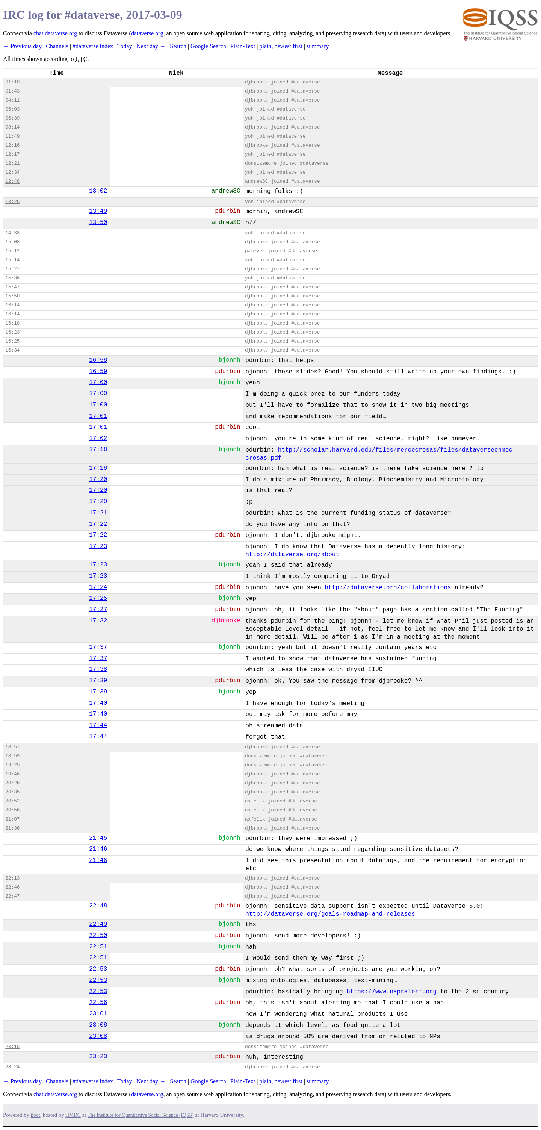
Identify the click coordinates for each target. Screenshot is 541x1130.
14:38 (12, 233)
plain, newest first (281, 46)
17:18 (98, 449)
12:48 (12, 181)
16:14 (12, 305)
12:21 (12, 163)
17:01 (98, 416)
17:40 (98, 703)
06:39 (12, 118)
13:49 (98, 211)
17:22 (98, 524)
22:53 (98, 969)
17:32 (98, 620)
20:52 (12, 801)
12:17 (12, 154)
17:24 (98, 587)
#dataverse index (93, 46)
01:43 (12, 91)
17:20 (98, 479)
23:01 (98, 1013)
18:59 (12, 756)
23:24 (12, 1067)
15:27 (12, 269)
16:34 (12, 350)
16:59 (98, 371)
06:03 (12, 109)
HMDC (73, 1115)
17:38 (98, 669)
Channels (57, 46)
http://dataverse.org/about (292, 554)
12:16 (12, 145)
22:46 (12, 887)
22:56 (98, 1002)
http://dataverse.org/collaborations (388, 587)
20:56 (12, 810)
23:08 (98, 1025)
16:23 (12, 332)
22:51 (98, 946)
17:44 (98, 725)
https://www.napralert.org (391, 992)
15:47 (12, 287)
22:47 (12, 896)
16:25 (12, 341)
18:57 (12, 747)
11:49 (12, 136)
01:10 (12, 82)
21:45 (98, 838)
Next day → (151, 46)
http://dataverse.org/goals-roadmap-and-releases (330, 914)
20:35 (12, 792)
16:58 (98, 360)
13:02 (98, 191)
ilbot (35, 1115)
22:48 (98, 905)
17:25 (98, 598)
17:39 (98, 680)
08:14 (12, 127)
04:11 (12, 100)
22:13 (12, 878)
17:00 (98, 382)
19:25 (12, 765)
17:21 (98, 513)
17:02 (98, 438)
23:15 (12, 1047)
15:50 (12, 296)
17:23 (98, 546)
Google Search (208, 46)
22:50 (98, 935)
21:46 (98, 849)
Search (178, 46)
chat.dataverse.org (55, 33)
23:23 (98, 1056)
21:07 (12, 819)
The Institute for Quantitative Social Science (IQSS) (141, 1115)
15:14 (12, 260)
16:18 (12, 323)
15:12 (12, 251)
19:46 (12, 774)
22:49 (98, 924)
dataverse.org (147, 33)
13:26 (12, 202)
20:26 (12, 783)
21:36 (12, 828)
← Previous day (22, 46)
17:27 (98, 609)
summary (318, 46)
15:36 (12, 278)
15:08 (12, 242)
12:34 (12, 172)
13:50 (98, 222)
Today (124, 46)
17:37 (98, 647)
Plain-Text (242, 46)
